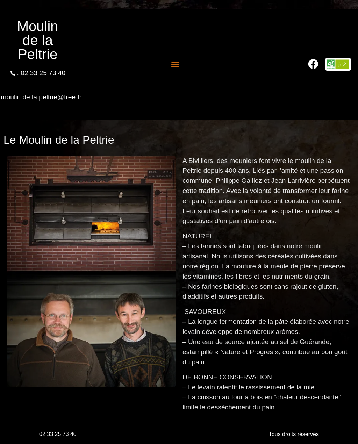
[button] (175, 64)
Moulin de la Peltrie (37, 40)
